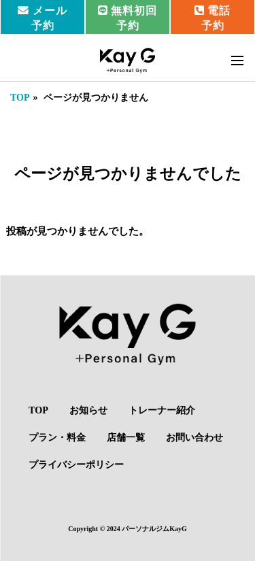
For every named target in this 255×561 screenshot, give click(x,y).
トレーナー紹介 (162, 410)
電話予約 (212, 18)
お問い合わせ (194, 437)
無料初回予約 (128, 18)
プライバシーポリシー (76, 464)
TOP (20, 97)
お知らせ (88, 410)
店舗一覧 (126, 437)
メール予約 (42, 18)
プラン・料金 (57, 437)
